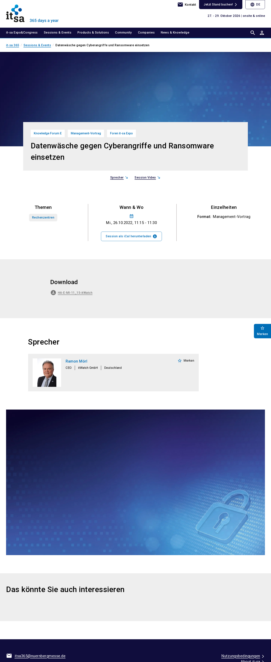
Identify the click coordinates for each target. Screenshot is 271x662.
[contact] (186, 4)
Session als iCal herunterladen (131, 236)
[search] (253, 32)
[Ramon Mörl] (113, 372)
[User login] (262, 32)
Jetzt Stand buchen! (218, 4)
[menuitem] (25, 32)
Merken (185, 360)
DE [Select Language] (255, 4)
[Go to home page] (36, 13)
